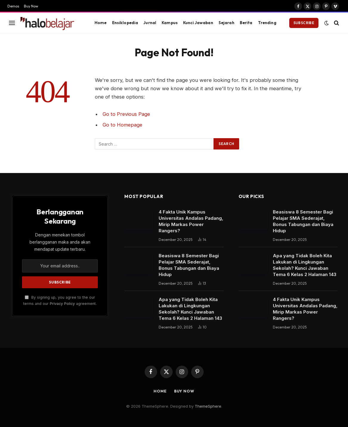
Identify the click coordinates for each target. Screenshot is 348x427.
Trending (267, 22)
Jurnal (149, 22)
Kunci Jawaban (198, 22)
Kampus (170, 22)
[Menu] (12, 22)
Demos (13, 6)
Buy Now (31, 6)
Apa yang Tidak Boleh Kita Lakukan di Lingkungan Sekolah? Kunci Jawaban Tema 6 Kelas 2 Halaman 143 (190, 309)
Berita (246, 22)
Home (101, 22)
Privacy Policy (62, 303)
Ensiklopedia (125, 22)
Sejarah (226, 22)
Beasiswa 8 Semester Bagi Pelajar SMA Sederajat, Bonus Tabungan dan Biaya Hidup (189, 265)
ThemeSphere (208, 406)
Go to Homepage (123, 125)
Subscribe (303, 23)
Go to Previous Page (127, 114)
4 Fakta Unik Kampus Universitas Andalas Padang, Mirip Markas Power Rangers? (191, 221)
